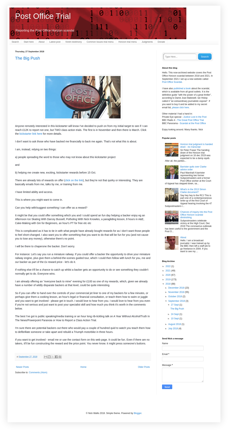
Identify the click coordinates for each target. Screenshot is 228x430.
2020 (168, 275)
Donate (161, 42)
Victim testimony (73, 42)
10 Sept (175, 318)
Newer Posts (22, 367)
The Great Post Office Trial (190, 120)
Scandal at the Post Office (193, 123)
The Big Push (27, 58)
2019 (168, 279)
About (41, 42)
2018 (168, 284)
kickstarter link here (30, 133)
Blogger (138, 413)
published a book (182, 88)
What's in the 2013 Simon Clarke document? (193, 190)
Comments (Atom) (38, 372)
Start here (29, 42)
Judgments (147, 42)
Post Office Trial (43, 16)
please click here (180, 107)
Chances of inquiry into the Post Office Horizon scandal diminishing (196, 215)
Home (83, 367)
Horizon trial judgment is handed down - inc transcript (196, 145)
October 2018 (175, 296)
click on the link (74, 180)
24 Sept (175, 314)
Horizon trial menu (128, 42)
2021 (168, 270)
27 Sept (175, 304)
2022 (168, 266)
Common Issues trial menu (100, 42)
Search (15, 42)
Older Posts (144, 367)
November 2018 (176, 292)
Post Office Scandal (172, 82)
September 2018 (177, 301)
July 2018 (173, 328)
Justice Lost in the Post (195, 117)
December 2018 (176, 287)
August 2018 (175, 324)
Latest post (54, 42)
